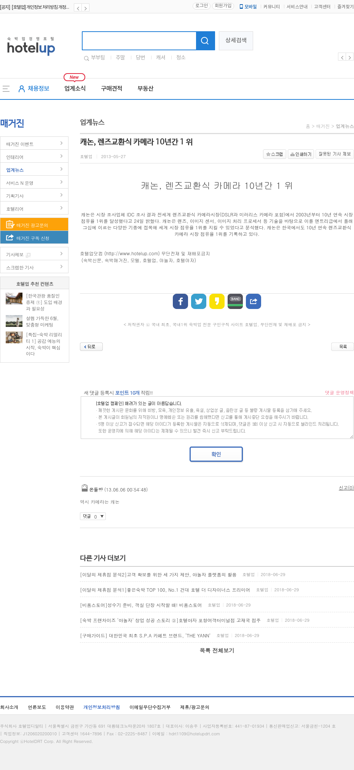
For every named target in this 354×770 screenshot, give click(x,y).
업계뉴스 (15, 169)
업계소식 (75, 88)
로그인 (201, 5)
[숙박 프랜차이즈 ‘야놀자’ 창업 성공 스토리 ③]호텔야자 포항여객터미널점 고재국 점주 (170, 620)
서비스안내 (297, 7)
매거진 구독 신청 (32, 238)
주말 (120, 58)
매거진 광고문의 (32, 225)
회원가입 (223, 5)
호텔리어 (15, 208)
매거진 (323, 126)
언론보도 (37, 707)
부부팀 (98, 58)
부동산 (145, 88)
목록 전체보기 (216, 650)
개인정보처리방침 (101, 707)
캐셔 (160, 58)
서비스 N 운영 (19, 182)
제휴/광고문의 (194, 707)
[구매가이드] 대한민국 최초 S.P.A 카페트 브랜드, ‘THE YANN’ (145, 635)
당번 (140, 58)
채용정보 (38, 88)
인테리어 (15, 157)
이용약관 (65, 707)
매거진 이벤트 (19, 144)
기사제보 (15, 254)
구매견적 (111, 88)
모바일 (248, 7)
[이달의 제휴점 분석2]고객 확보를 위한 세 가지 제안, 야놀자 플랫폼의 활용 (158, 574)
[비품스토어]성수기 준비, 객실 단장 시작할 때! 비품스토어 (141, 605)
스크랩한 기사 (19, 267)
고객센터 (322, 7)
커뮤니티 (271, 7)
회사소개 (9, 707)
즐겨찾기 (345, 7)
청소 (180, 58)
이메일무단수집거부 (150, 707)
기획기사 (15, 195)
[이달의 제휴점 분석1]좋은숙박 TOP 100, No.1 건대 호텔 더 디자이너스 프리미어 (165, 589)
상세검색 (236, 40)
